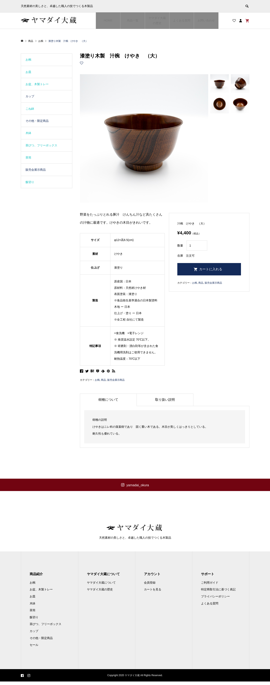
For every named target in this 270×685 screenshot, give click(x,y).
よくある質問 (181, 20)
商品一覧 (132, 20)
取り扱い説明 (165, 399)
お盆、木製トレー (37, 84)
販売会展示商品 (116, 379)
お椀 (97, 379)
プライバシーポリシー (215, 600)
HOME (108, 20)
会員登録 (149, 586)
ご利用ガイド (209, 586)
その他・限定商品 (37, 120)
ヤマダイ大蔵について (101, 586)
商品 (103, 379)
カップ (30, 96)
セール (34, 648)
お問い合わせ (206, 20)
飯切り (30, 182)
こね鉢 (30, 108)
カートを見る (152, 593)
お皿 (28, 72)
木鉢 (28, 133)
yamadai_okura (137, 485)
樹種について (108, 399)
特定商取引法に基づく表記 (218, 593)
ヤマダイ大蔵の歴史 (157, 20)
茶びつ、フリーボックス (41, 145)
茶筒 (28, 157)
